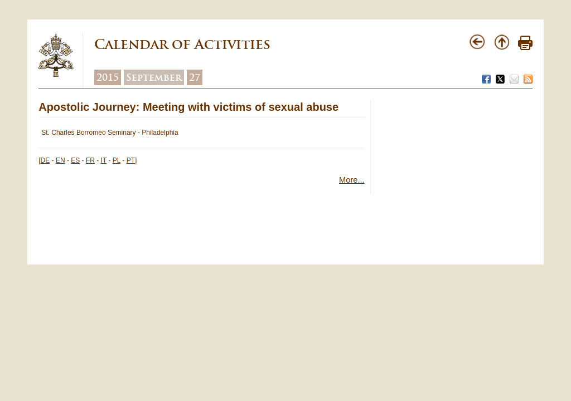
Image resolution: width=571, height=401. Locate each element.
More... (352, 179)
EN (60, 160)
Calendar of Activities (182, 44)
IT (104, 160)
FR (90, 160)
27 (194, 77)
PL (116, 160)
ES (75, 160)
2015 (107, 77)
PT (131, 160)
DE (45, 160)
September (154, 77)
